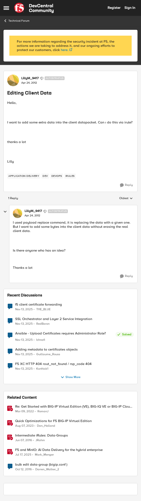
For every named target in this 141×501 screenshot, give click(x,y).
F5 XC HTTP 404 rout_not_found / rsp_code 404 (53, 364)
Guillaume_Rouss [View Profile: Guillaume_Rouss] (48, 354)
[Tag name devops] (56, 176)
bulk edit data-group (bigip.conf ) (41, 465)
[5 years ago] (24, 411)
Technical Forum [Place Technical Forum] (16, 21)
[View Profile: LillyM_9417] (13, 80)
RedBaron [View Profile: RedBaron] (43, 323)
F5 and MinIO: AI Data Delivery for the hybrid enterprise (59, 450)
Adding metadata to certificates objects (46, 349)
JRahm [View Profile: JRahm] (40, 440)
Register (114, 8)
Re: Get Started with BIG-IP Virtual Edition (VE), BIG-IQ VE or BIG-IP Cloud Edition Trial (73, 407)
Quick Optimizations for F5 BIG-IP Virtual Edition (53, 421)
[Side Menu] (6, 7)
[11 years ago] (23, 440)
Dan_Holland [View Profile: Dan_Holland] (46, 426)
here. (65, 50)
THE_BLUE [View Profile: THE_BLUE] (43, 309)
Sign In (129, 8)
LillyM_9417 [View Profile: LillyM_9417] (30, 78)
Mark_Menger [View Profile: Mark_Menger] (44, 455)
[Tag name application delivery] (23, 176)
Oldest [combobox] (126, 198)
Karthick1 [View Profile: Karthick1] (42, 369)
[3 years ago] (24, 426)
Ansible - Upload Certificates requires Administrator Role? (60, 333)
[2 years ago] (23, 455)
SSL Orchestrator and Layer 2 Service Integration (53, 319)
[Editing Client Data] (32, 215)
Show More (70, 377)
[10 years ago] (23, 469)
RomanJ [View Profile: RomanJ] (42, 411)
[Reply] (126, 185)
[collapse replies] (5, 212)
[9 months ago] (24, 309)
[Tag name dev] (45, 176)
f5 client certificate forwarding (38, 305)
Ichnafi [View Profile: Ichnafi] (40, 340)
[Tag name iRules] (70, 176)
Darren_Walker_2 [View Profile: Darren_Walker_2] (47, 469)
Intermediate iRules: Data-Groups (41, 435)
